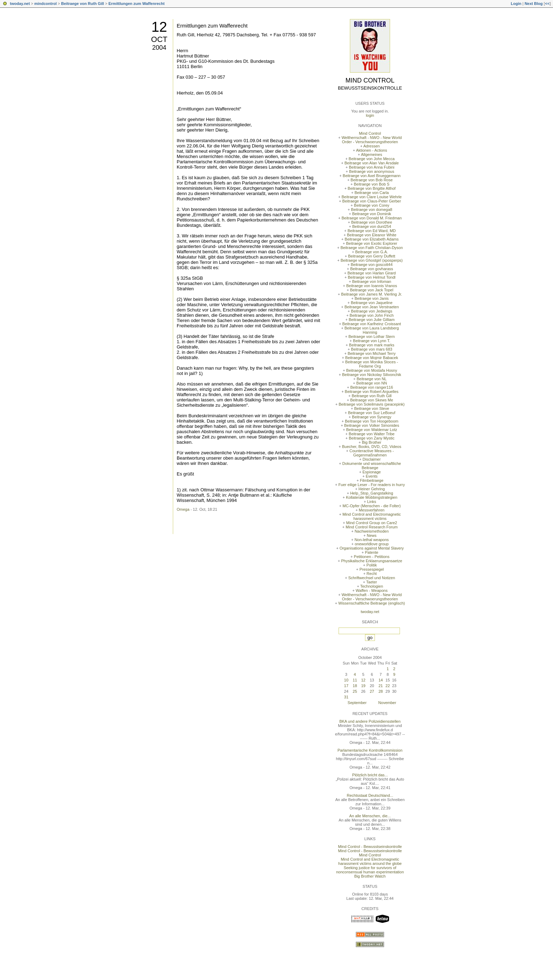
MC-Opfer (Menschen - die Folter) (371, 506)
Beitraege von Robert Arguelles (372, 391)
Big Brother (371, 442)
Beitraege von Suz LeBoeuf (371, 413)
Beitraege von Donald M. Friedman (371, 218)
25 (355, 691)
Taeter (371, 582)
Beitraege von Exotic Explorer (371, 243)
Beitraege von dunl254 (371, 226)
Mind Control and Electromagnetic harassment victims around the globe (370, 861)
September (357, 703)
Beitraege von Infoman (371, 281)
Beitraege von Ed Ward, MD (371, 231)
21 (380, 686)
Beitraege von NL (372, 379)
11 (355, 680)
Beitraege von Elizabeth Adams (372, 239)
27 (372, 691)
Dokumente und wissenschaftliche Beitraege (371, 465)
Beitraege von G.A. (371, 252)
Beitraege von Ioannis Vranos (371, 286)
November (387, 703)
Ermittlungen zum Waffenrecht (136, 3)
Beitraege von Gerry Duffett (371, 256)
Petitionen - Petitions (371, 556)
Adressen (371, 146)
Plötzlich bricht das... (370, 775)
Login (516, 3)
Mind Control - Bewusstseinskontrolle (370, 846)
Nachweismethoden (371, 531)
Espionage (372, 472)
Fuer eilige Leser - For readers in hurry (372, 485)
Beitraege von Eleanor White (371, 235)
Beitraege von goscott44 (372, 264)
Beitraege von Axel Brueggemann (372, 176)
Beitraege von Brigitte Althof (372, 188)
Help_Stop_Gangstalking (371, 493)
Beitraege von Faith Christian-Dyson (371, 247)
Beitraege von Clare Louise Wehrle (372, 197)
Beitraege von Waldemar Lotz (371, 430)
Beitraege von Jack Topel (371, 290)
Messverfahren (371, 510)
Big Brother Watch (370, 876)
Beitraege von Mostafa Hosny (371, 370)
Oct (159, 39)
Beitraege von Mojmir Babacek (371, 358)
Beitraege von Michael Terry (372, 353)
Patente (371, 552)
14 (380, 680)
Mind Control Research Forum (371, 527)
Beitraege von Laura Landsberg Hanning (372, 330)
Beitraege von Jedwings (371, 311)
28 (380, 691)
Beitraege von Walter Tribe (372, 434)
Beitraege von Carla (371, 192)
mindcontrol (45, 3)
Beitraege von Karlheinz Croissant (371, 324)
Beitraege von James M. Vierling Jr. (371, 294)
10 (346, 680)
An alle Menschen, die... (369, 816)
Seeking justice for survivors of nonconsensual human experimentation (370, 870)
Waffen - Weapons (372, 590)
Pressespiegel (371, 569)
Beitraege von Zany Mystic (372, 438)
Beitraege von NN (371, 383)
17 (346, 686)
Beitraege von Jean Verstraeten (372, 307)
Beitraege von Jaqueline (372, 303)
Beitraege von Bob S (371, 184)
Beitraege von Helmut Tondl (371, 277)
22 (387, 686)
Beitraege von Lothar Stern (371, 336)
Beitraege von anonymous (371, 171)
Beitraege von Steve (371, 408)
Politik (371, 565)
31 (346, 697)
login (370, 115)
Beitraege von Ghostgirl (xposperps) (372, 260)
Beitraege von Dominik (371, 214)
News (372, 535)
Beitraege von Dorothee (371, 222)
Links (371, 501)
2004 (159, 47)
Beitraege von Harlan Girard (371, 273)
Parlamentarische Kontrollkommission (370, 750)
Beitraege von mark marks (371, 345)
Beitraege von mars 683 (371, 349)
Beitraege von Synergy (371, 417)
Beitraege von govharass (371, 269)
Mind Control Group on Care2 (371, 523)
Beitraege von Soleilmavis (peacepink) (372, 404)
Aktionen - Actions (371, 150)
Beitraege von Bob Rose (372, 180)
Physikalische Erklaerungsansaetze (371, 561)
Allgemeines (371, 154)
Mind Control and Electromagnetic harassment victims (371, 516)
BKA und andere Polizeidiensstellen (370, 721)
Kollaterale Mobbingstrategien (371, 497)
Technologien (371, 586)
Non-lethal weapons (371, 540)
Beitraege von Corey (371, 205)
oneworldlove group (372, 544)
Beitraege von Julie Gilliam (372, 319)
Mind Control (370, 80)
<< (547, 3)
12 (159, 27)
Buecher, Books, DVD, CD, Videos (371, 446)
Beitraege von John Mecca (372, 159)
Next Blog (533, 3)
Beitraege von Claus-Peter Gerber (371, 201)
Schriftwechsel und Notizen (371, 578)
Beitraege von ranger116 (371, 387)
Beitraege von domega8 (371, 209)
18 (355, 686)
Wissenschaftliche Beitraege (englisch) (371, 603)
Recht (371, 573)
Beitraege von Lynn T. (371, 341)
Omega (183, 509)
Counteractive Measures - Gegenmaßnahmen (372, 453)
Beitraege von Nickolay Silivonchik (371, 374)
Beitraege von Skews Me (371, 400)
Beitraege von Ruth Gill (82, 3)
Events (372, 476)
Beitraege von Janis (371, 298)
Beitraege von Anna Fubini (371, 167)
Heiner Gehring (371, 489)
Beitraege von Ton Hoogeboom (371, 421)
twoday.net (20, 3)
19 (363, 686)
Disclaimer (372, 459)
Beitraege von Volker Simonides (371, 425)
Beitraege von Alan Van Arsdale (372, 163)
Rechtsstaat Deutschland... (370, 795)
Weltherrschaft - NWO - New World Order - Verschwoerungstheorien (371, 139)
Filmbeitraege (371, 480)
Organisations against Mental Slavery (372, 548)
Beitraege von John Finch (372, 315)
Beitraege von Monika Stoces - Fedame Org (371, 364)
